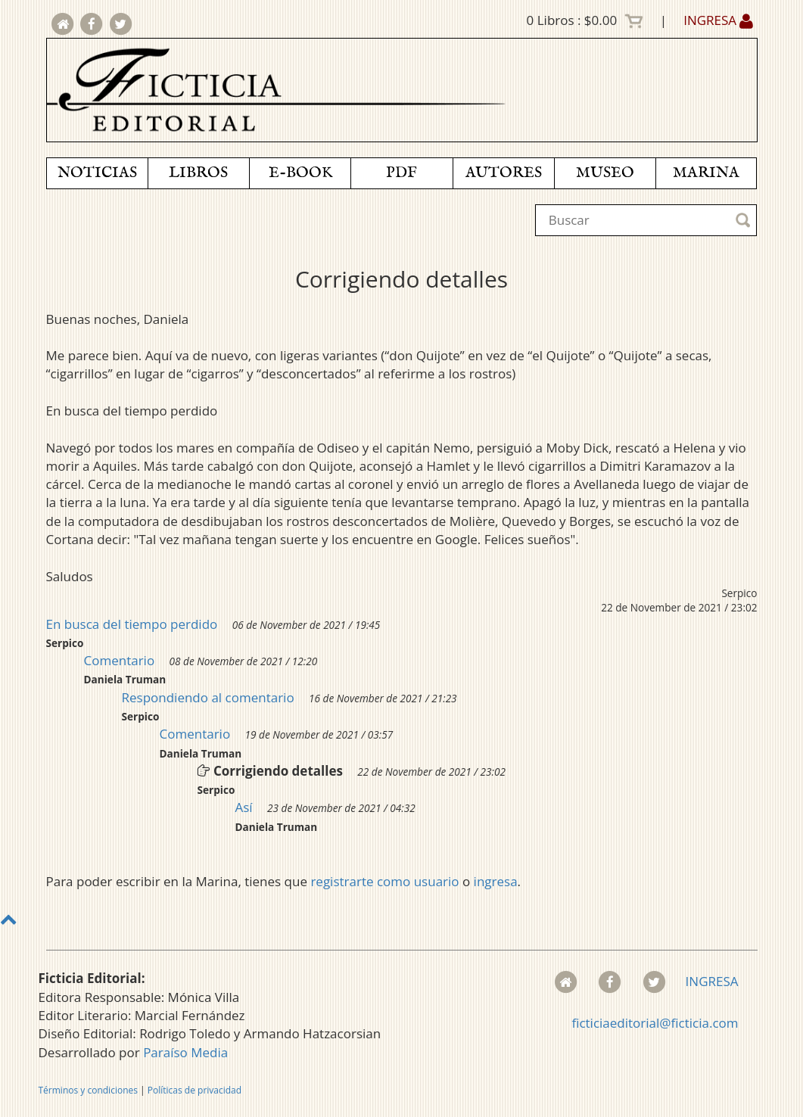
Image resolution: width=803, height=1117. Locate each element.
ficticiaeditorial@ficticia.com (654, 1022)
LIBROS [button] (198, 172)
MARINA (706, 172)
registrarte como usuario (384, 881)
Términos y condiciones (88, 1090)
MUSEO (605, 172)
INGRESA (718, 20)
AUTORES (503, 172)
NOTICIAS (97, 172)
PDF (401, 172)
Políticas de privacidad (194, 1090)
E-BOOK (300, 172)
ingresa (496, 881)
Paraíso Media (185, 1052)
